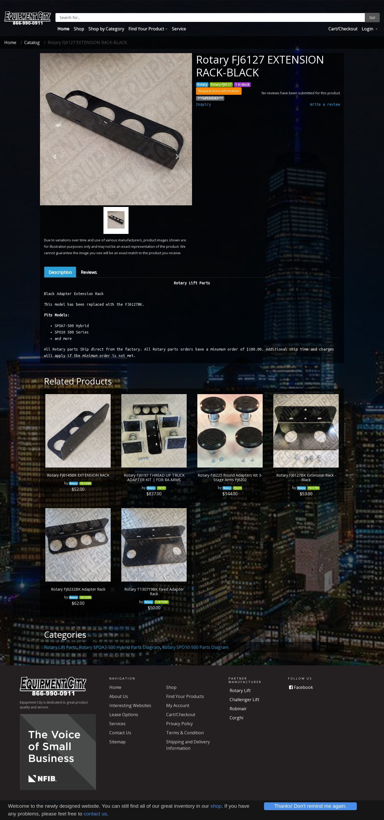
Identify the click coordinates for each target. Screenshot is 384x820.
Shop (79, 29)
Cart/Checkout (342, 29)
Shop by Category (106, 29)
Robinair (238, 709)
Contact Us (120, 733)
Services (117, 724)
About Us (118, 696)
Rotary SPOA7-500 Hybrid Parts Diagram (119, 647)
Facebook (301, 687)
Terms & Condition (185, 733)
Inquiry (203, 104)
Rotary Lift (240, 690)
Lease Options (123, 714)
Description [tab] (60, 272)
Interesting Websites (130, 705)
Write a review (325, 104)
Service (179, 29)
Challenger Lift (244, 700)
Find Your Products (185, 696)
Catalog (32, 42)
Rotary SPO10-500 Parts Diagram (195, 647)
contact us (95, 814)
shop (216, 806)
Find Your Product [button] (146, 29)
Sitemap (117, 742)
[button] (55, 156)
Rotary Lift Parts (60, 647)
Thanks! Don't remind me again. (310, 806)
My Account (177, 705)
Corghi (236, 718)
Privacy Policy (179, 724)
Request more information (218, 91)
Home (63, 29)
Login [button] (368, 29)
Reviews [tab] (89, 272)
